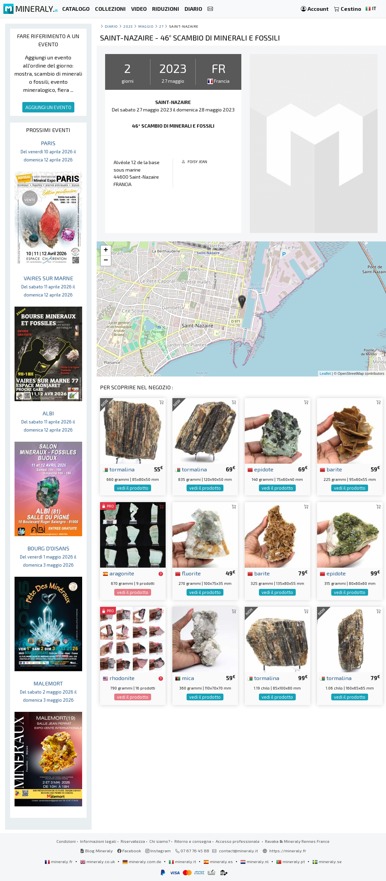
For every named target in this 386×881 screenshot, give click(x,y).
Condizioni (66, 841)
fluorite (188, 573)
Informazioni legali (98, 841)
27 (161, 26)
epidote (260, 469)
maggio (145, 26)
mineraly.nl (255, 861)
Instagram (158, 850)
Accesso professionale (238, 841)
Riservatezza (133, 841)
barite (331, 469)
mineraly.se (327, 861)
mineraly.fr (59, 861)
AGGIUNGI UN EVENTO (48, 107)
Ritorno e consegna (192, 841)
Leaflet (325, 373)
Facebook (129, 850)
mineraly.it (183, 861)
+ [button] (105, 250)
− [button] (105, 261)
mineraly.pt (291, 861)
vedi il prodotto (132, 488)
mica (184, 677)
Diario (111, 26)
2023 (127, 26)
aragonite (118, 573)
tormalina (119, 469)
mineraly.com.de (142, 861)
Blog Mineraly (96, 850)
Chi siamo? (159, 841)
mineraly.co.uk (98, 861)
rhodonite (119, 677)
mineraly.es (218, 861)
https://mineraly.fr (287, 850)
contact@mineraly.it (238, 850)
